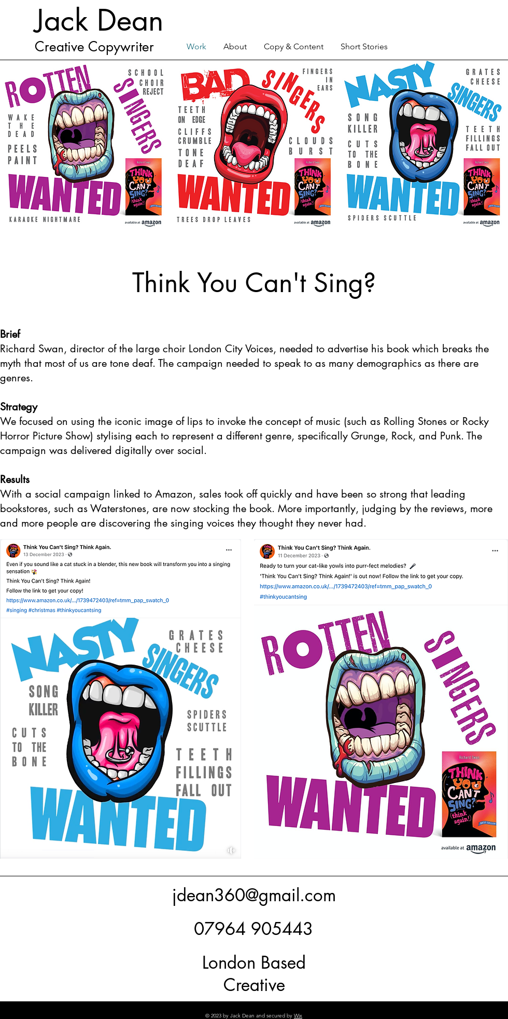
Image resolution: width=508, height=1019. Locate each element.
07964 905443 (253, 929)
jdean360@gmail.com (254, 895)
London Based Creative (254, 974)
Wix (298, 1015)
